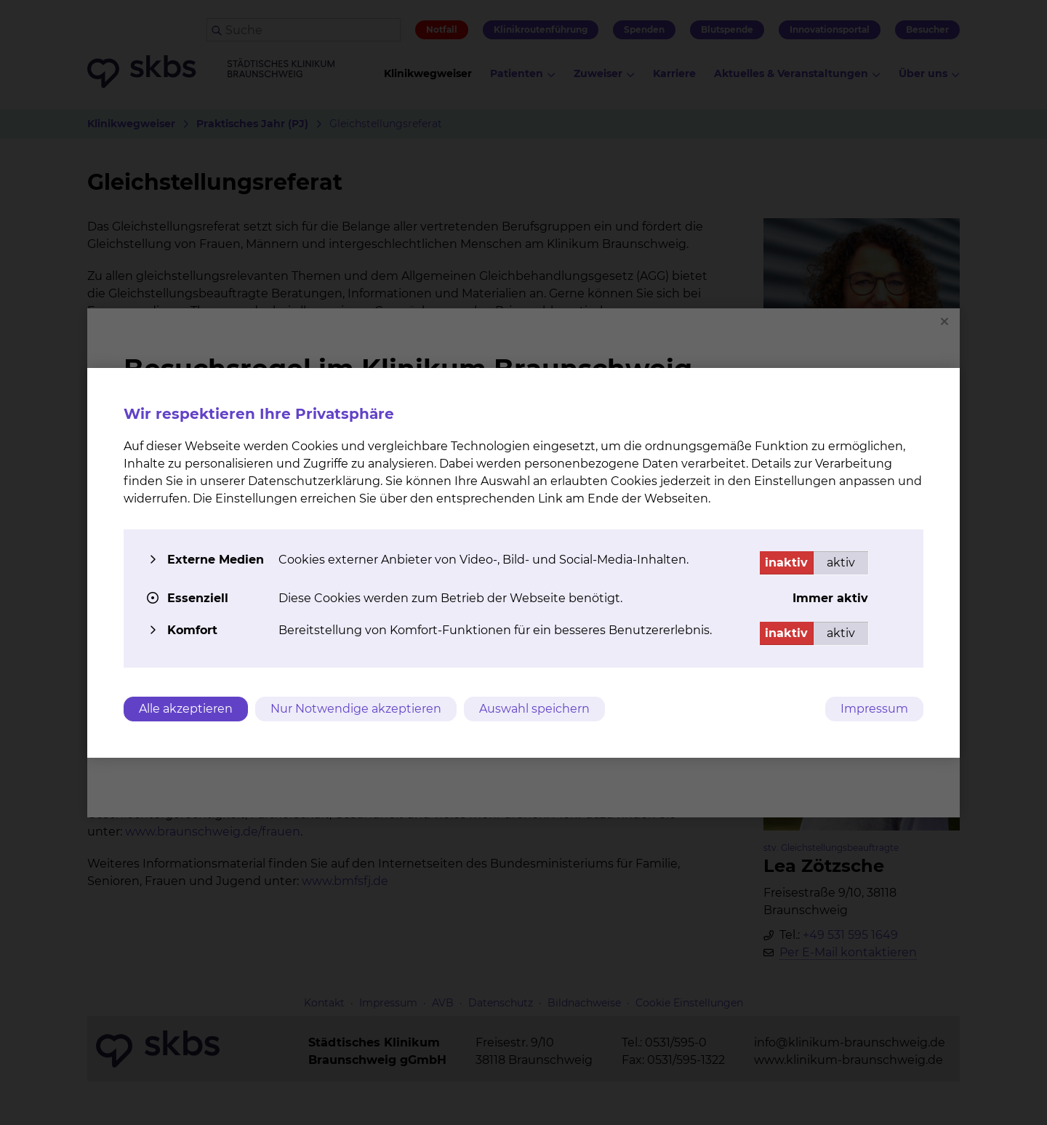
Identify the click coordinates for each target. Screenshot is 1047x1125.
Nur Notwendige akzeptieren (355, 709)
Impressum (874, 709)
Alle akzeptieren (186, 709)
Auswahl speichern (534, 709)
